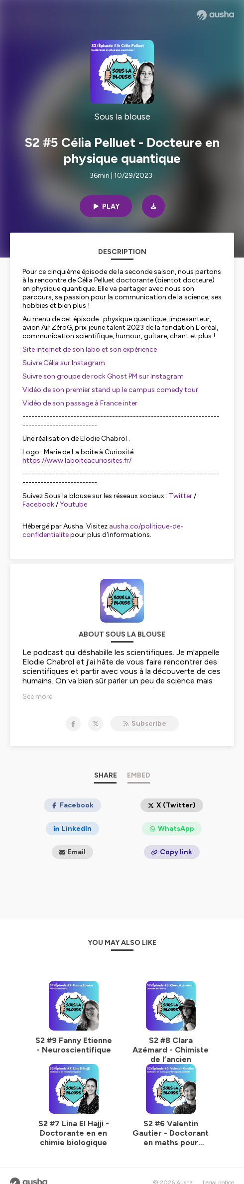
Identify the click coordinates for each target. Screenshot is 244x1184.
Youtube (73, 504)
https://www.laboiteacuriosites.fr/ (76, 460)
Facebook (38, 504)
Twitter (180, 496)
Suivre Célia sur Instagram (64, 363)
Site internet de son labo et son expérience (89, 349)
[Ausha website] (215, 15)
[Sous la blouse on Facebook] (73, 723)
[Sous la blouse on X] (95, 723)
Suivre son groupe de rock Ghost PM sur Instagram (103, 376)
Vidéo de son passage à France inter (79, 403)
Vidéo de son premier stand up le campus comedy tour (110, 390)
